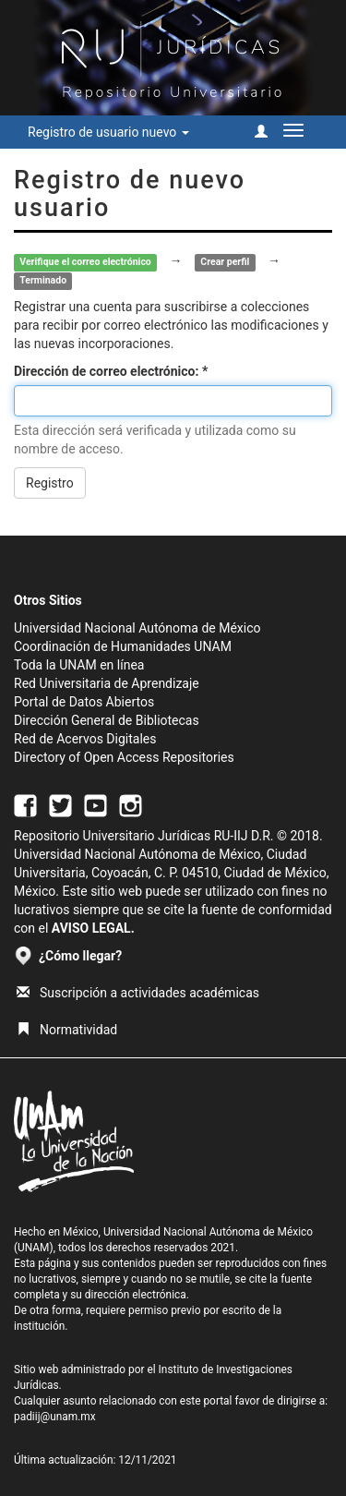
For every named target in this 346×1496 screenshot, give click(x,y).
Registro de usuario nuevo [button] (108, 132)
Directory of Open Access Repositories (124, 757)
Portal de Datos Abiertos (84, 701)
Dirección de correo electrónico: (108, 371)
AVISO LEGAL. (93, 928)
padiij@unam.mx (55, 1416)
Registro (50, 483)
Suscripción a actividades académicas (138, 992)
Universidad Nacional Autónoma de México (137, 628)
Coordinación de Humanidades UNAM (123, 646)
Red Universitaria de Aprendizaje (106, 683)
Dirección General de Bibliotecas (106, 720)
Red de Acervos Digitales (85, 738)
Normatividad (67, 1029)
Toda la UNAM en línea (79, 665)
